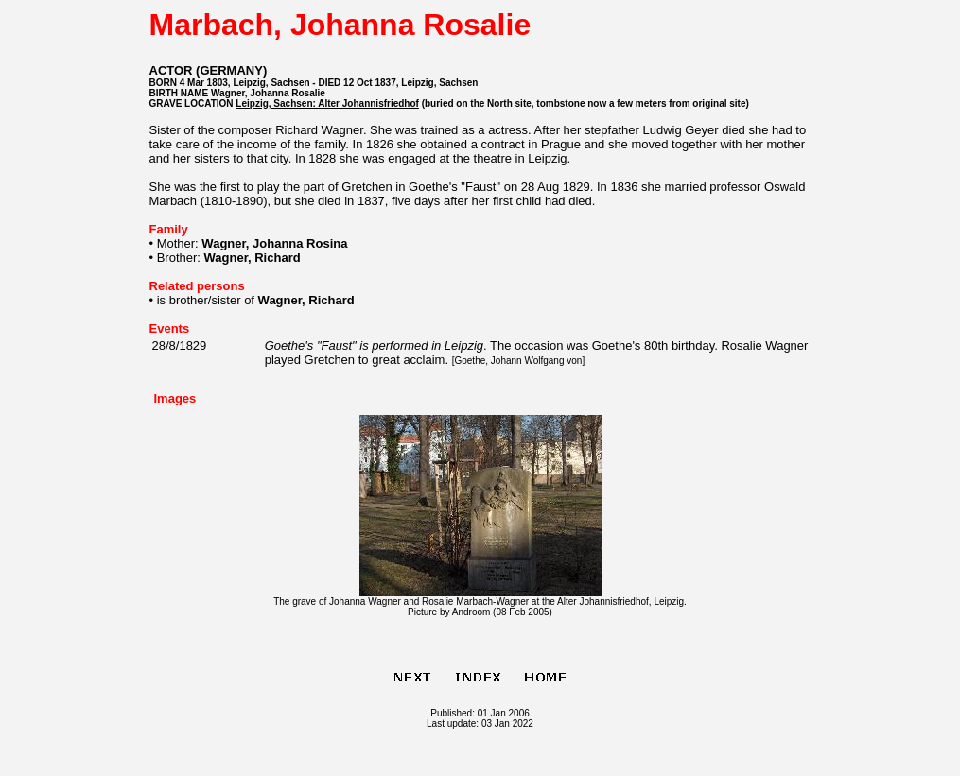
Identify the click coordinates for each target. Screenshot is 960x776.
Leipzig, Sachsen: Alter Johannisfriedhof (327, 103)
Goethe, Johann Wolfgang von (518, 360)
